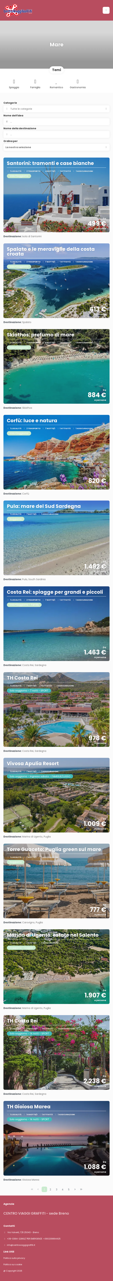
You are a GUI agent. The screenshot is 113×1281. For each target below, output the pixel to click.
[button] (56, 147)
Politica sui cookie (12, 1264)
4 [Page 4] (62, 1189)
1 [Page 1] (44, 1189)
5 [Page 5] (68, 1189)
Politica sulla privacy (14, 1258)
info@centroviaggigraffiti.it (21, 1245)
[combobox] (56, 134)
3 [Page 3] (56, 1189)
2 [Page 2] (50, 1189)
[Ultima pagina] (81, 1189)
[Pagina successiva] (75, 1189)
